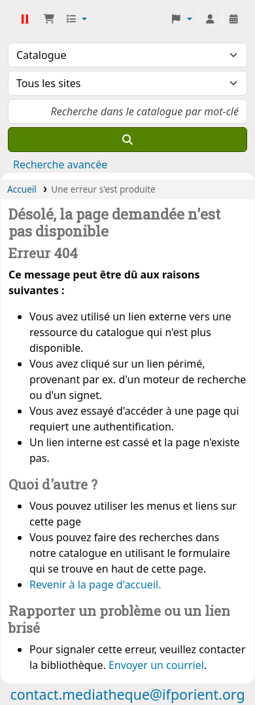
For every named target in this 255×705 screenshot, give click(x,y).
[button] (49, 19)
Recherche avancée (60, 164)
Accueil (22, 189)
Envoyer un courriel (156, 665)
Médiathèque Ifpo (24, 19)
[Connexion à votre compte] (210, 19)
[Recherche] (127, 139)
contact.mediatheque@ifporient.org (127, 694)
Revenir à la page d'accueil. (95, 584)
